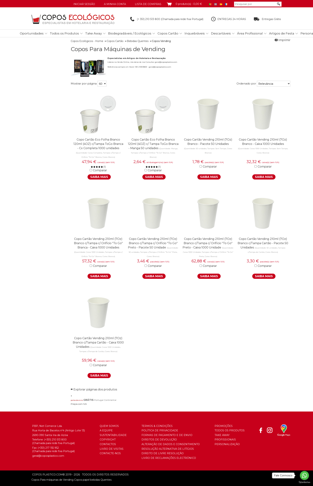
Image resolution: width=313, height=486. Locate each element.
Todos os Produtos (64, 33)
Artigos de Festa (281, 33)
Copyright (108, 439)
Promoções (224, 426)
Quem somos (109, 426)
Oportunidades (32, 33)
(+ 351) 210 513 (142, 19)
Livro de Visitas (111, 448)
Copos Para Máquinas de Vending (118, 49)
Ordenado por (246, 83)
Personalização (227, 444)
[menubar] (161, 33)
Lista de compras (148, 4)
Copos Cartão (168, 33)
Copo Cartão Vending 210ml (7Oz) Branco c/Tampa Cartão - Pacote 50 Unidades (263, 243)
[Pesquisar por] (255, 4)
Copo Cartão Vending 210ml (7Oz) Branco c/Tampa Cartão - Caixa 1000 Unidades (98, 342)
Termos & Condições (157, 426)
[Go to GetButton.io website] (304, 482)
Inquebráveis (195, 33)
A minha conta (115, 4)
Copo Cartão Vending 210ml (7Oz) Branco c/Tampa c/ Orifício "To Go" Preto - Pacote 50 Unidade (153, 243)
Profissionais (225, 439)
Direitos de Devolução (159, 439)
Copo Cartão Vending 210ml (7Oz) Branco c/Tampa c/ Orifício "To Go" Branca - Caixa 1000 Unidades (98, 243)
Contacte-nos (110, 453)
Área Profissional (250, 33)
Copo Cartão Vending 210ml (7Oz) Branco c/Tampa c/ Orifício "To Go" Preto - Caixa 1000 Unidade (207, 243)
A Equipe (106, 430)
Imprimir (284, 40)
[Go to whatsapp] (304, 475)
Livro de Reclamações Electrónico (168, 458)
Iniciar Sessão (84, 4)
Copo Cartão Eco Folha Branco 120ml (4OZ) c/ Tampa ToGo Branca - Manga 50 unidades (153, 144)
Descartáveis (221, 33)
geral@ (36, 455)
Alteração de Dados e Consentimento (170, 444)
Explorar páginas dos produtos (95, 389)
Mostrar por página (84, 83)
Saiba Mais (99, 177)
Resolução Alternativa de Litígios (167, 448)
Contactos (108, 444)
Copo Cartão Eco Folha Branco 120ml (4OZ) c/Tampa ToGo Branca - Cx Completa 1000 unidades (98, 144)
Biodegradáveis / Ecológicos (129, 33)
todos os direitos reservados (96, 474)
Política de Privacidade (159, 430)
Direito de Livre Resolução (162, 453)
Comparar (100, 170)
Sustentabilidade (113, 435)
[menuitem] (32, 33)
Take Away (93, 33)
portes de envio (77, 400)
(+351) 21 (49, 439)
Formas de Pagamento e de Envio (166, 435)
